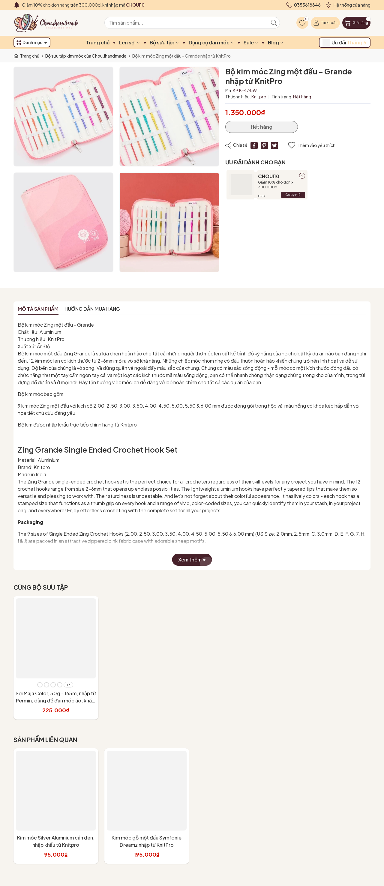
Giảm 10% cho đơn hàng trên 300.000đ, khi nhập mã (83, 4)
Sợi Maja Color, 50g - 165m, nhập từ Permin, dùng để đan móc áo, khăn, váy (56, 700)
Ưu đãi (344, 42)
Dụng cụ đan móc (211, 42)
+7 (68, 684)
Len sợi (129, 42)
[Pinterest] (264, 145)
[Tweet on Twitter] (274, 145)
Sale (251, 42)
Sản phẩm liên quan (45, 739)
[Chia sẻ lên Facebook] (254, 145)
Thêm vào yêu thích (311, 145)
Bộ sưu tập (164, 42)
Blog (276, 42)
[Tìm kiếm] (273, 22)
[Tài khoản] (325, 23)
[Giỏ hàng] (356, 23)
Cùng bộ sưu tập (41, 587)
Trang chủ (98, 42)
